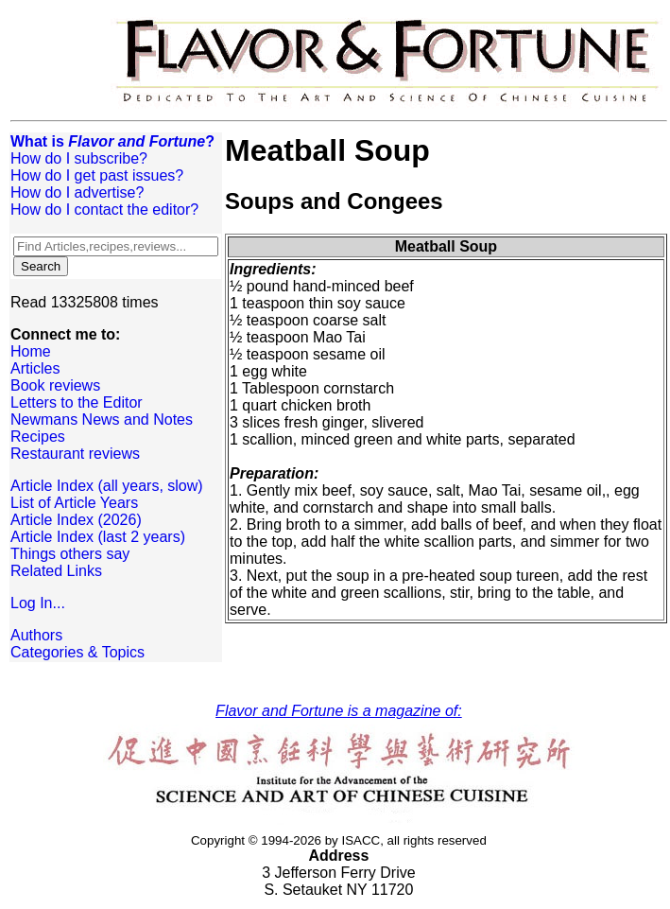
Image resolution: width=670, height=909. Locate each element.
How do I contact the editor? (104, 209)
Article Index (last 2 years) (97, 537)
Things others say (69, 554)
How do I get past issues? (96, 175)
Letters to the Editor (76, 402)
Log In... (37, 603)
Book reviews (55, 385)
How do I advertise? (77, 192)
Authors (36, 635)
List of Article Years (74, 503)
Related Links (56, 571)
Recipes (37, 436)
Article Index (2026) (76, 520)
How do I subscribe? (78, 158)
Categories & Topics (77, 652)
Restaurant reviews (75, 454)
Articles (35, 368)
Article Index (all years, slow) (106, 486)
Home (30, 351)
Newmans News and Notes (101, 419)
